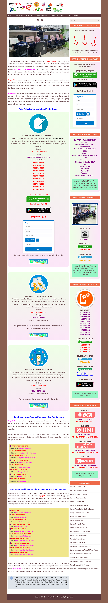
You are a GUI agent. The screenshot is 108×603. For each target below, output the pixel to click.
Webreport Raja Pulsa (78, 543)
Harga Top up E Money (78, 516)
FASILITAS (63, 15)
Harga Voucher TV (24, 467)
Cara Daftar (19, 15)
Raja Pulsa (38, 20)
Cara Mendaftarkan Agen (23, 536)
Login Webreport (20, 517)
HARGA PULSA (54, 15)
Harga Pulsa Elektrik (24, 448)
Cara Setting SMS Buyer (23, 512)
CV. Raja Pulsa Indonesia (24, 69)
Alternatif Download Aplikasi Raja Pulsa (84, 569)
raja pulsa (50, 299)
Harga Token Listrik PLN (78, 528)
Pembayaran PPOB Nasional (80, 531)
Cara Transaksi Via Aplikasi (24, 555)
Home (10, 15)
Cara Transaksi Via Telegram (24, 545)
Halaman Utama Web (77, 487)
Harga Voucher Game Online (80, 513)
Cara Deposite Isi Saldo (78, 494)
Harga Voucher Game (25, 462)
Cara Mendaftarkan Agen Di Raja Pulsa (84, 550)
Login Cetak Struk (21, 526)
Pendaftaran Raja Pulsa (78, 490)
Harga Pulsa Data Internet (26, 458)
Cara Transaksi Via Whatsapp (24, 550)
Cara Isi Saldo (30, 15)
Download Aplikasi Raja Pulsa (80, 546)
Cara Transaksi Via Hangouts (24, 540)
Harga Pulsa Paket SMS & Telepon (82, 509)
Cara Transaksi (42, 15)
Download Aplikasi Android (24, 531)
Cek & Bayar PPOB (24, 481)
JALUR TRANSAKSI (74, 15)
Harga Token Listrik (24, 476)
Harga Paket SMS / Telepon (27, 453)
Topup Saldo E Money (25, 472)
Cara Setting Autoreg (22, 522)
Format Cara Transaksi (78, 498)
